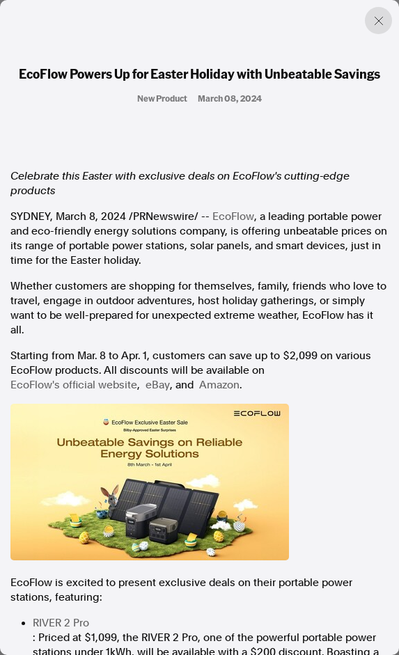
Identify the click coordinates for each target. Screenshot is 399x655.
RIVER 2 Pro (61, 623)
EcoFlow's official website (73, 385)
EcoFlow (233, 216)
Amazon (219, 385)
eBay (158, 385)
